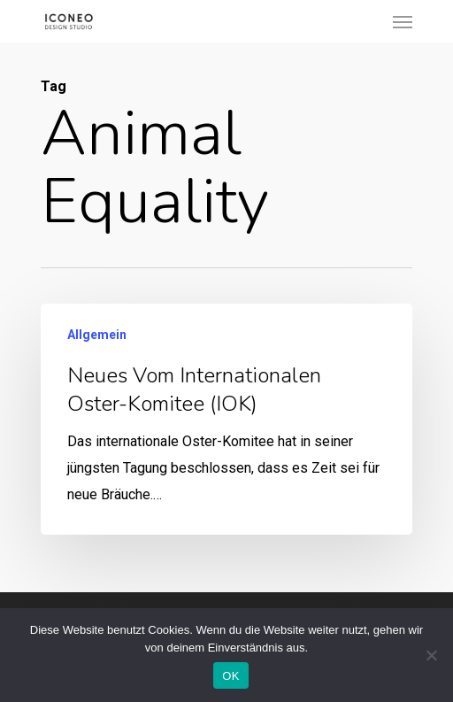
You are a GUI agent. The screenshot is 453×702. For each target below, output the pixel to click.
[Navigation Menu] (402, 21)
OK (230, 676)
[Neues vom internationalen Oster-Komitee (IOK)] (226, 419)
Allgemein (97, 335)
